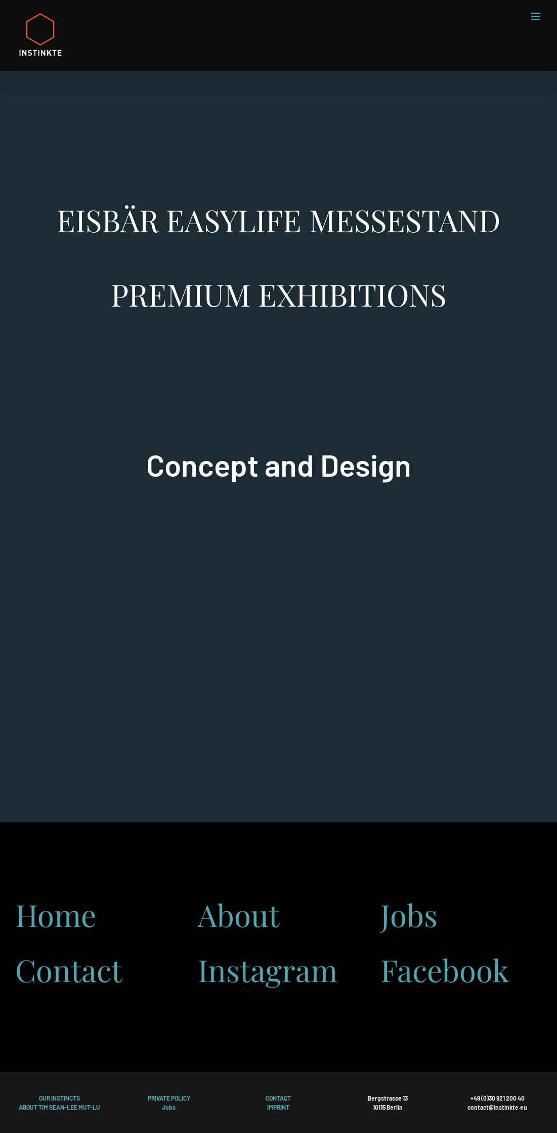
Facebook (444, 969)
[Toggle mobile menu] (536, 16)
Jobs (409, 914)
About (238, 914)
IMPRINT (278, 1107)
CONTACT (278, 1098)
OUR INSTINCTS (59, 1098)
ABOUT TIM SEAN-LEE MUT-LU (59, 1107)
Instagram (267, 969)
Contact (68, 969)
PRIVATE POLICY (169, 1098)
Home (55, 914)
